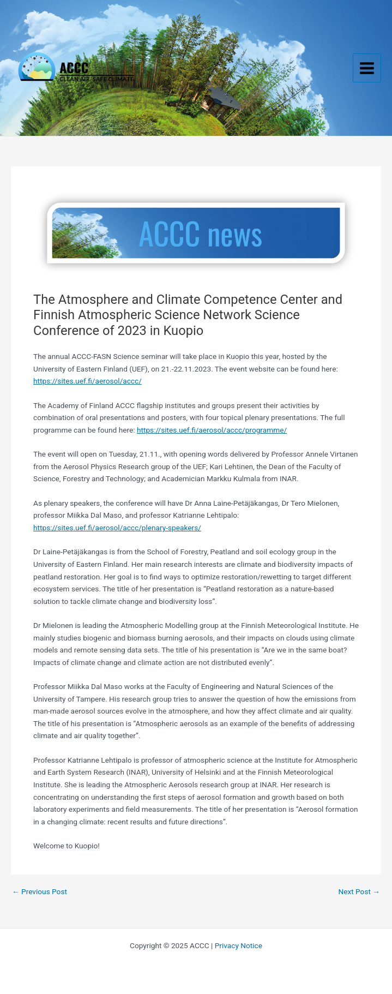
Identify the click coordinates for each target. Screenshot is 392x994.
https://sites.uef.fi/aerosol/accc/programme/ (212, 430)
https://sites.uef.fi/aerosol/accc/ (87, 380)
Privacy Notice (238, 945)
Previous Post (39, 892)
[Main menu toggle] (367, 67)
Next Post (359, 892)
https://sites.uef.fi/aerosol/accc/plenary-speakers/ (117, 527)
